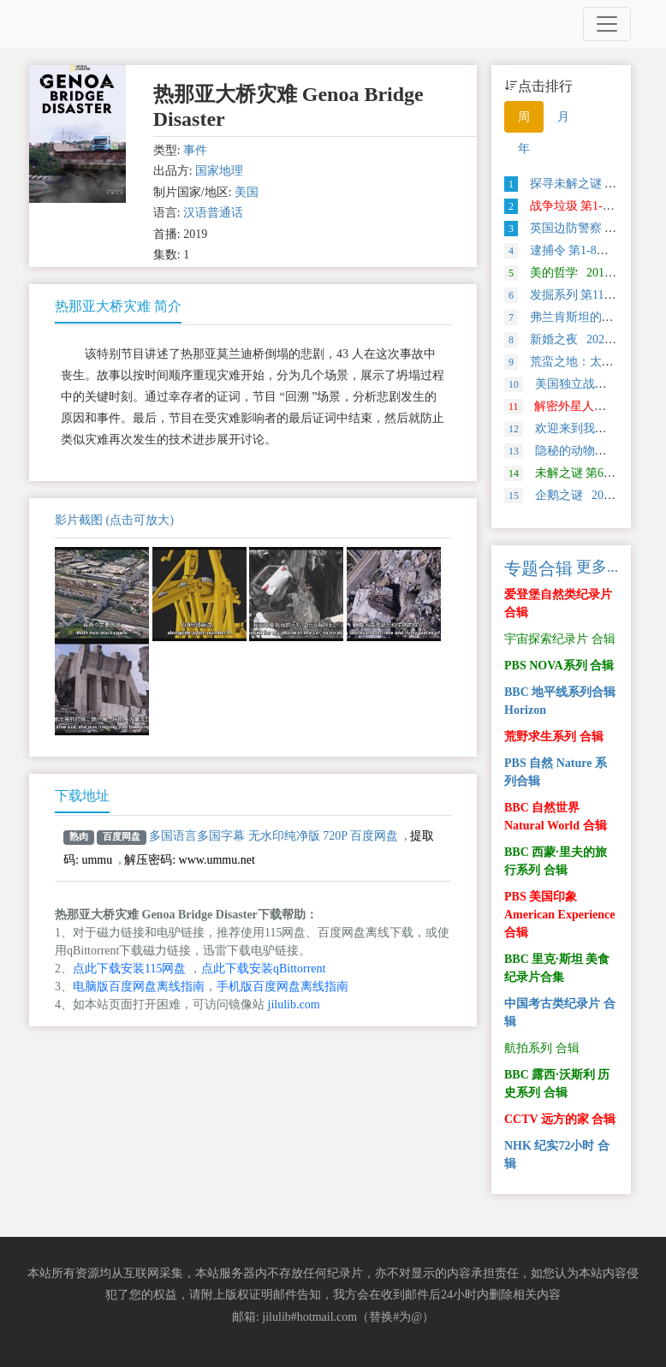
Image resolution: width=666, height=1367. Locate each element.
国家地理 (219, 170)
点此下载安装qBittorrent (263, 968)
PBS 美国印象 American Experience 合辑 (559, 914)
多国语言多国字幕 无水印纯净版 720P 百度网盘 (273, 835)
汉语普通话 (213, 212)
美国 (247, 192)
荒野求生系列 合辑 (554, 736)
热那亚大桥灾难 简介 (118, 306)
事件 (195, 150)
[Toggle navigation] (607, 24)
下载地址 (82, 795)
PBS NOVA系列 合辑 (559, 665)
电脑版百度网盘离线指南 (139, 986)
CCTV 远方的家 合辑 (559, 1119)
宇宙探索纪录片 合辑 (559, 639)
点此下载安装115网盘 (129, 968)
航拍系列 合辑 (542, 1048)
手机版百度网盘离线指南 (282, 986)
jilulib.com (294, 1004)
